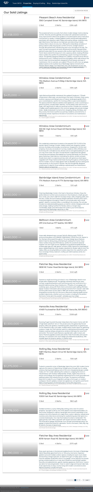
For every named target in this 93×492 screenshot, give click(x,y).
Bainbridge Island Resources (63, 3)
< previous (70, 480)
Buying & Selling (39, 3)
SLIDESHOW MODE (81, 10)
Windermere (25, 487)
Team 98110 (17, 3)
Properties (27, 3)
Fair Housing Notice (86, 489)
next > (88, 480)
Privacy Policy (88, 487)
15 (83, 480)
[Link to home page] (6, 3)
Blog (48, 3)
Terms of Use (78, 487)
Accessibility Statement (73, 489)
